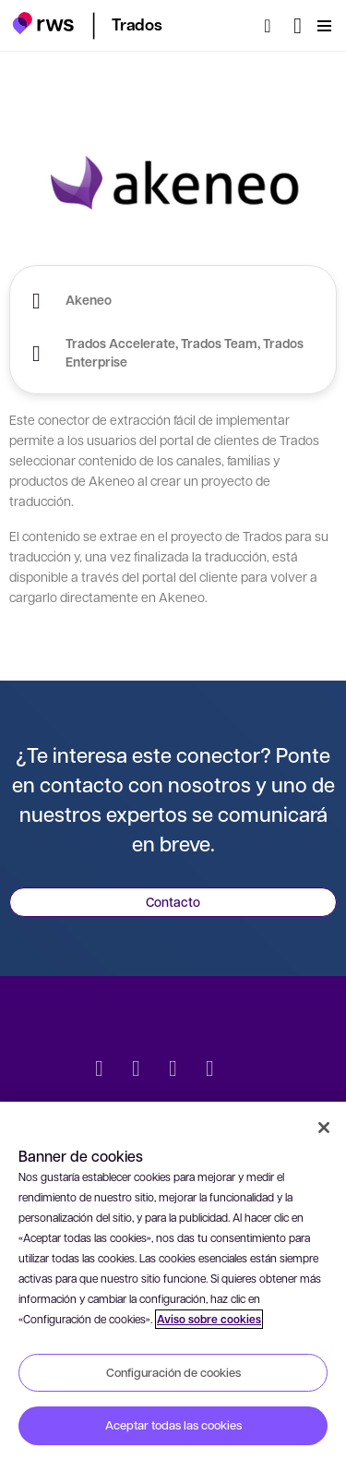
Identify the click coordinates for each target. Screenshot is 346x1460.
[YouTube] (210, 1070)
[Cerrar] (324, 1127)
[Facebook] (173, 1070)
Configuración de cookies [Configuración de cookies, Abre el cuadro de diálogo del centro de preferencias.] (173, 1372)
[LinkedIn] (136, 1070)
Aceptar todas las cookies (173, 1425)
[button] (43, 23)
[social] (247, 1070)
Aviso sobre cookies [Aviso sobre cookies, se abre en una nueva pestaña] (209, 1319)
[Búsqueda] (273, 26)
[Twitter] (100, 1070)
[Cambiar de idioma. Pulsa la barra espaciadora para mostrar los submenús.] (297, 26)
